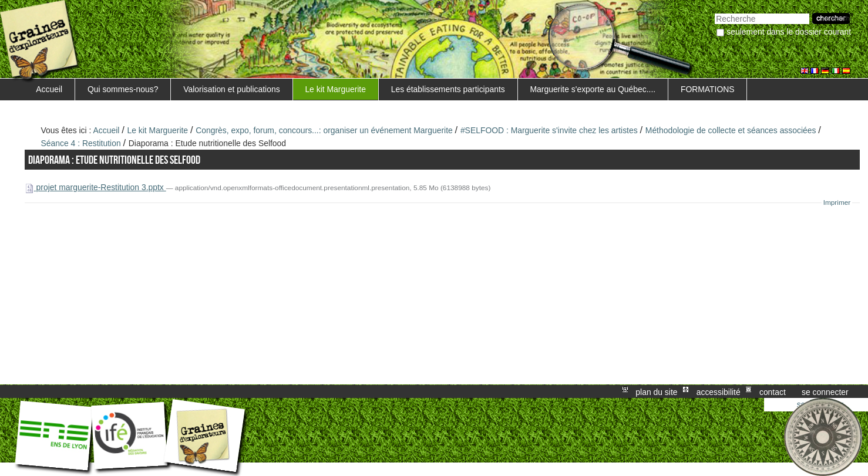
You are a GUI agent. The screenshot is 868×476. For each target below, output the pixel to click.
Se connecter (825, 391)
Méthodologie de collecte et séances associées (730, 130)
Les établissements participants (448, 89)
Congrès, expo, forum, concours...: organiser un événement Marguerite (324, 130)
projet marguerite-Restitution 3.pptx (95, 187)
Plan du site (656, 391)
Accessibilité (719, 391)
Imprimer (837, 202)
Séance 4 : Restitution (81, 143)
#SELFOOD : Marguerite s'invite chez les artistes (549, 130)
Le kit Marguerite (335, 89)
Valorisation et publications (231, 89)
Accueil (49, 89)
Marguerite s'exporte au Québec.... (592, 89)
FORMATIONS (708, 89)
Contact (772, 391)
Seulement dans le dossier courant (788, 31)
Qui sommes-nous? (123, 89)
